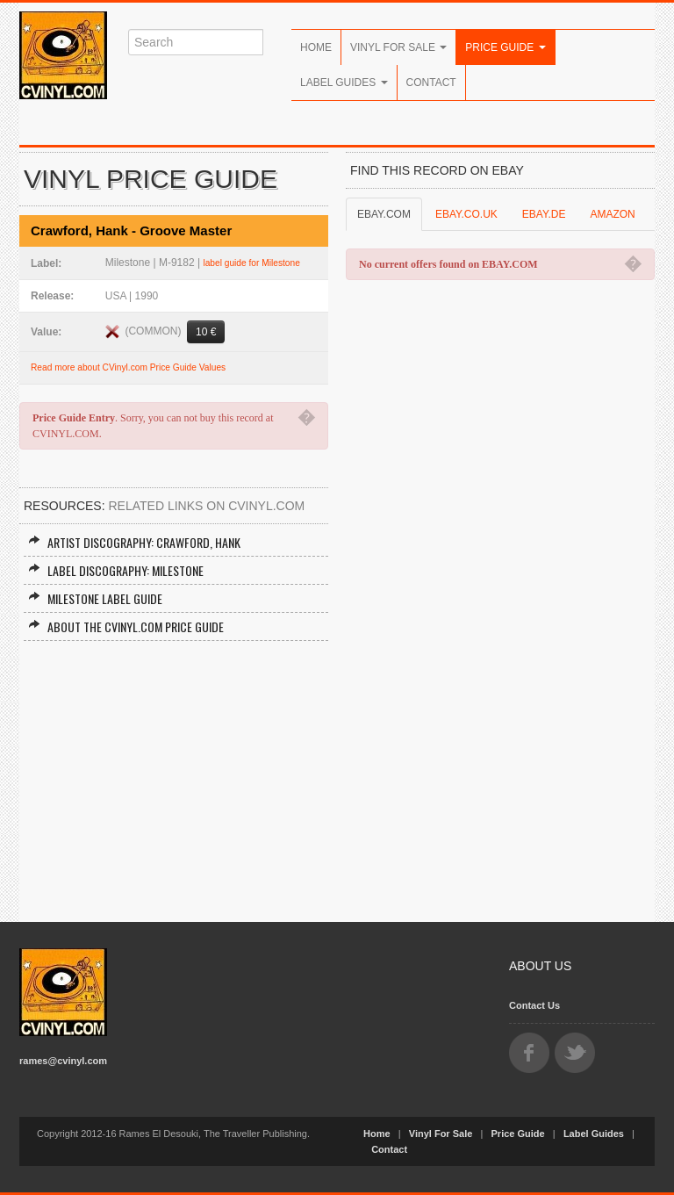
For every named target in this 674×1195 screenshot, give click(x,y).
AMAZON (612, 214)
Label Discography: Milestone (116, 570)
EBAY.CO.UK (466, 214)
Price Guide (505, 47)
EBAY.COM (384, 214)
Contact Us (534, 1005)
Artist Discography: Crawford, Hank (134, 542)
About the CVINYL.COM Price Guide (126, 626)
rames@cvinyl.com (63, 1060)
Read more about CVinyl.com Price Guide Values (128, 367)
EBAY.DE (544, 214)
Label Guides (344, 82)
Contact (431, 82)
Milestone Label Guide (95, 598)
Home (316, 47)
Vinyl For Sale (398, 47)
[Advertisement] (173, 773)
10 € (206, 332)
